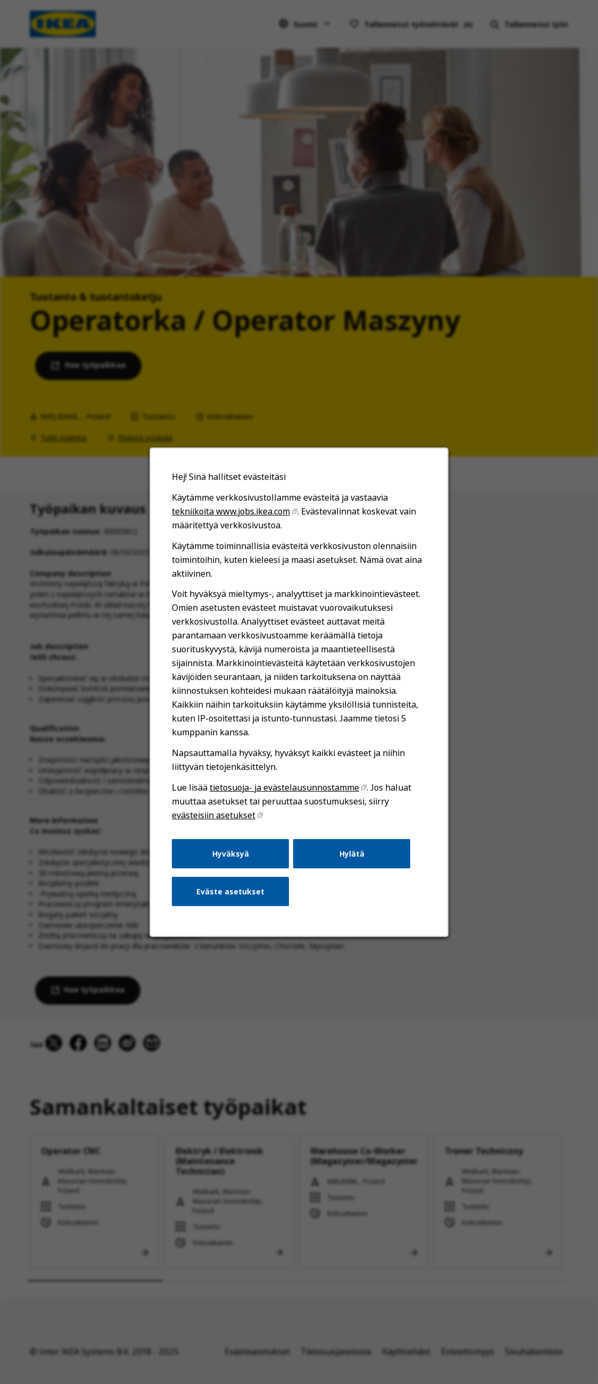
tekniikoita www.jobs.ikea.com (231, 513)
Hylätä (351, 854)
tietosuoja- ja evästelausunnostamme (284, 788)
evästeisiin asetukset (214, 816)
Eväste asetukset (231, 892)
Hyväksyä (230, 854)
